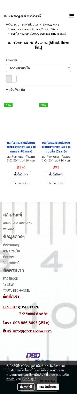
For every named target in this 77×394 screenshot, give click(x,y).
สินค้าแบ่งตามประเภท (17, 223)
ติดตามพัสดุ (11, 245)
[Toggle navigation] (71, 16)
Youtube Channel (16, 290)
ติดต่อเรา (9, 257)
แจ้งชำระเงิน (11, 251)
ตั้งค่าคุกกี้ (26, 387)
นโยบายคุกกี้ (29, 379)
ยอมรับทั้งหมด (48, 387)
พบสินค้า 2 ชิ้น (15, 90)
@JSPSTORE (28, 307)
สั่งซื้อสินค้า (21, 174)
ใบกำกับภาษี (11, 263)
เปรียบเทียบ (22, 183)
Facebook (10, 279)
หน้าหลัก (9, 229)
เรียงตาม (12, 60)
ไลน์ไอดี (8, 284)
